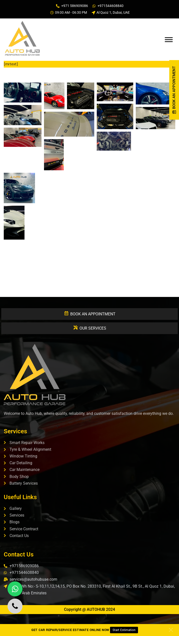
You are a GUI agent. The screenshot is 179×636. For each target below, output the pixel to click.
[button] (23, 92)
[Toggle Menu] (169, 39)
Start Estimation (124, 630)
